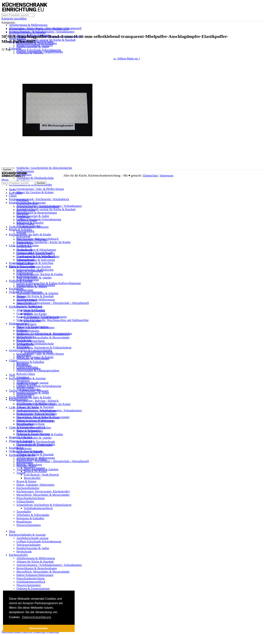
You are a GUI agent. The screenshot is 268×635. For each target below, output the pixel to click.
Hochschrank (24, 249)
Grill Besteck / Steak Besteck (41, 474)
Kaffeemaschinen (26, 276)
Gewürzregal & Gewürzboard (34, 253)
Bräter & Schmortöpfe (29, 431)
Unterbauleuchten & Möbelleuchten (37, 417)
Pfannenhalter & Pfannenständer (35, 444)
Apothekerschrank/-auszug (32, 538)
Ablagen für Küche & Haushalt (35, 296)
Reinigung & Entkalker (30, 361)
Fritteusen (15, 48)
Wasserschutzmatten (28, 525)
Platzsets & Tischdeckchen (32, 326)
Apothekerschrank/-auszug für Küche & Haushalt (46, 39)
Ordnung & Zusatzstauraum (33, 588)
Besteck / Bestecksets (29, 464)
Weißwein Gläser (26, 384)
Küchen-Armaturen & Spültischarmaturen (41, 316)
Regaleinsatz (24, 448)
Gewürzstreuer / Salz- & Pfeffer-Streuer (40, 189)
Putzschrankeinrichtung (30, 498)
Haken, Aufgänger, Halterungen (35, 484)
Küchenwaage (24, 289)
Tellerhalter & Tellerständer (32, 515)
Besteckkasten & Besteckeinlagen (36, 43)
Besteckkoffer (32, 478)
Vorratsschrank (25, 259)
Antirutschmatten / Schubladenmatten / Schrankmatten (49, 205)
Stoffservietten (25, 171)
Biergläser (22, 363)
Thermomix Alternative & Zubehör (37, 293)
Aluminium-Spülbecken (30, 310)
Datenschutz (150, 175)
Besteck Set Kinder (35, 314)
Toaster (20, 296)
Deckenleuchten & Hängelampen (36, 249)
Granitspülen (24, 313)
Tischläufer (23, 347)
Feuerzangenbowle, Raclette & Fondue (39, 274)
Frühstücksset (24, 273)
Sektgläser (22, 377)
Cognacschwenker (27, 367)
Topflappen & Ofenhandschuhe (35, 178)
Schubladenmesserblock (38, 508)
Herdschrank (24, 246)
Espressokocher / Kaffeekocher (35, 269)
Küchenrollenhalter (28, 330)
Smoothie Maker (26, 303)
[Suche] (18, 15)
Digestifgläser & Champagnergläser (37, 370)
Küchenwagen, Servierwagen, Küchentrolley (43, 491)
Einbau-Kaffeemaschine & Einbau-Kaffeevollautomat (48, 283)
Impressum (166, 175)
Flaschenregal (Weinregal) (32, 239)
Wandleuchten (24, 424)
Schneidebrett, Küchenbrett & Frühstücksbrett (43, 347)
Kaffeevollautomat (27, 279)
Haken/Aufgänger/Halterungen (34, 575)
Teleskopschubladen (28, 226)
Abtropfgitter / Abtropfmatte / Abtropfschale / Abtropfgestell (52, 303)
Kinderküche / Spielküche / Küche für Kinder (43, 242)
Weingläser (23, 380)
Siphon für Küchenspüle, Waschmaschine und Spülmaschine (52, 320)
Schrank (21, 232)
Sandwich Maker (26, 300)
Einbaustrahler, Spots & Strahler (35, 414)
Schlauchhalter (25, 501)
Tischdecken (23, 340)
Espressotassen (25, 394)
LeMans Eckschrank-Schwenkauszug (38, 50)
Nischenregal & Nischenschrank (35, 441)
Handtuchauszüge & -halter (32, 46)
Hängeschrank (25, 242)
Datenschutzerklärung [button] (36, 617)
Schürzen (22, 330)
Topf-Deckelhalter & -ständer (34, 437)
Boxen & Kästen (26, 481)
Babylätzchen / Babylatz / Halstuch (37, 400)
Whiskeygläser (25, 387)
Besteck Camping (34, 467)
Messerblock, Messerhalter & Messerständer (43, 337)
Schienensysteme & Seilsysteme (35, 259)
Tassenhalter (23, 511)
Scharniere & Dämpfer (30, 53)
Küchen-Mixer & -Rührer (31, 286)
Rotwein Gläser (25, 373)
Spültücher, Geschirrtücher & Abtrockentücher (44, 167)
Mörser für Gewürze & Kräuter (35, 192)
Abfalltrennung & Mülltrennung (28, 24)
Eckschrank (23, 236)
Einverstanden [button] (38, 628)
